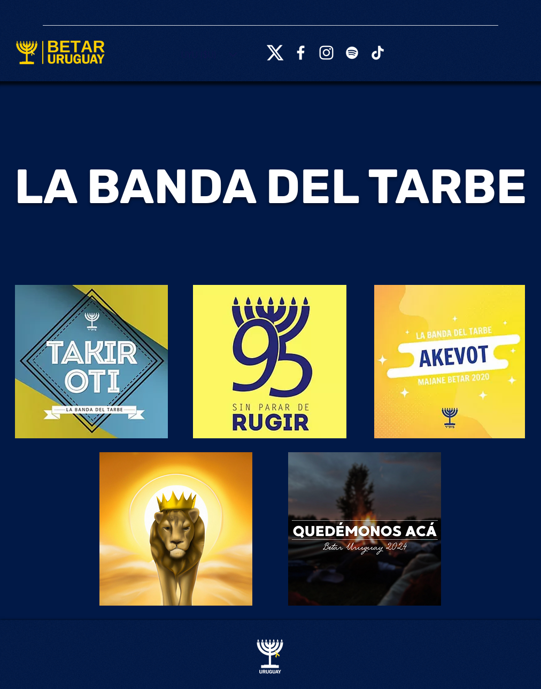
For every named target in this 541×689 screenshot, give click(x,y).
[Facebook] (300, 52)
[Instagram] (326, 52)
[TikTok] (377, 52)
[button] (209, 54)
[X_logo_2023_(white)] (275, 52)
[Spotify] (352, 52)
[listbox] (209, 54)
